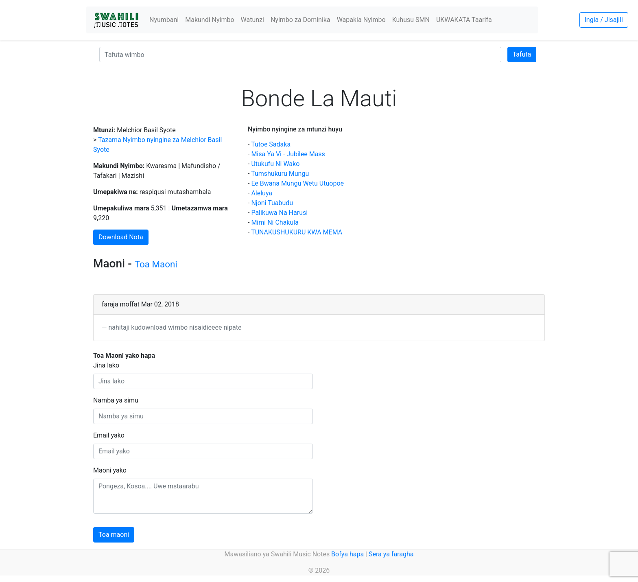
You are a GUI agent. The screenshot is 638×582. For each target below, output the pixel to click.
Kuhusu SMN (411, 20)
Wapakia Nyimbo (361, 20)
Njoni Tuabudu (272, 203)
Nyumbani (164, 20)
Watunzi (252, 20)
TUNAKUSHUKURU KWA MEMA (296, 232)
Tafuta (522, 54)
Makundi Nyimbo (209, 20)
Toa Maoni (156, 264)
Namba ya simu (115, 400)
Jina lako (106, 365)
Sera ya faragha (391, 554)
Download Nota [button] (120, 237)
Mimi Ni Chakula (274, 222)
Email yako (109, 435)
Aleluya (261, 193)
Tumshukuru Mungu (280, 173)
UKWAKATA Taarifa (464, 20)
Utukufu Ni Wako (275, 164)
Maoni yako (110, 470)
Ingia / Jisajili (604, 20)
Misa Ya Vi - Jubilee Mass (288, 154)
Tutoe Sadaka (271, 144)
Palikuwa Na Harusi (279, 213)
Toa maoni (113, 534)
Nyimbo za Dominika (300, 20)
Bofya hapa (347, 554)
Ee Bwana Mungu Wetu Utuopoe (297, 183)
